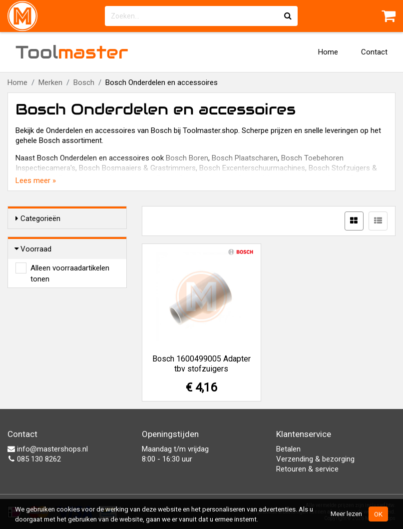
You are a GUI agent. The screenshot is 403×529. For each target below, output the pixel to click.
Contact (374, 52)
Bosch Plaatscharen (245, 158)
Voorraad (33, 249)
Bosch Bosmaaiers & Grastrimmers (137, 168)
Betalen (288, 449)
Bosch (83, 82)
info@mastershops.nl (47, 449)
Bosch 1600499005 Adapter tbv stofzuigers (201, 364)
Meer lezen (346, 514)
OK (378, 514)
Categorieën (37, 219)
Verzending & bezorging (315, 459)
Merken (50, 82)
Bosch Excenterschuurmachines (252, 168)
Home (328, 52)
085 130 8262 (34, 459)
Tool (71, 52)
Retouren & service (307, 469)
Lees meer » (35, 180)
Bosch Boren (187, 158)
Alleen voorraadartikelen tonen (69, 269)
